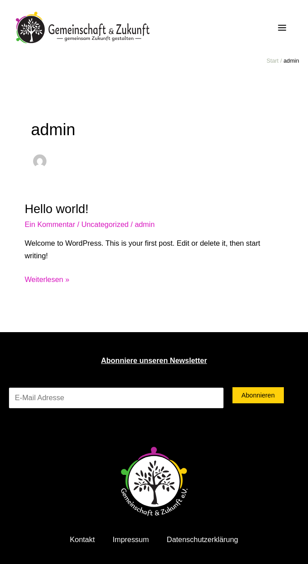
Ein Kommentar (50, 224)
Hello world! (57, 209)
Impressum (131, 539)
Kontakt (82, 539)
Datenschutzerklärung (202, 539)
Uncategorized (105, 224)
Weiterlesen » (47, 278)
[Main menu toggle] (281, 27)
